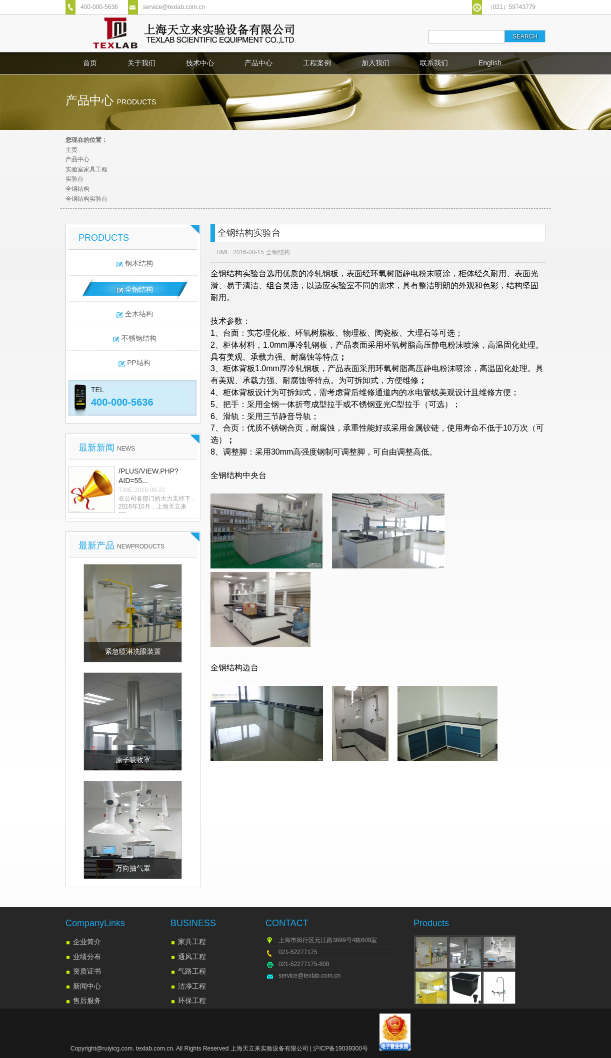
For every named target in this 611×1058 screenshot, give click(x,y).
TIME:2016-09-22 (141, 490)
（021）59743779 (511, 6)
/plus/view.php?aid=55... (148, 476)
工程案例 (317, 63)
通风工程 (192, 957)
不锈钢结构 (139, 338)
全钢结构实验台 (87, 198)
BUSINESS (193, 923)
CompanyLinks (95, 923)
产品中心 (258, 63)
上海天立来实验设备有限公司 (269, 1048)
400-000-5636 (99, 6)
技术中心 (200, 63)
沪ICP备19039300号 (340, 1048)
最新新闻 (106, 448)
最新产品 (121, 545)
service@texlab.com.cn (174, 6)
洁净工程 (192, 986)
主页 (72, 149)
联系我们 (434, 63)
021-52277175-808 (303, 964)
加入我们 (376, 63)
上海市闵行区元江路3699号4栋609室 (327, 940)
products (136, 102)
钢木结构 (139, 263)
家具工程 (192, 942)
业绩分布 (87, 957)
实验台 (75, 178)
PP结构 (138, 363)
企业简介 (87, 942)
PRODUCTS (103, 238)
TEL (97, 390)
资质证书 (87, 971)
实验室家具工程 (87, 169)
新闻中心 (87, 986)
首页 (90, 63)
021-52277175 (297, 952)
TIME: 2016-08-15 (240, 252)
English (490, 63)
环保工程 (192, 1001)
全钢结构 (78, 188)
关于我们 (142, 63)
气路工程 (192, 971)
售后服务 (87, 1001)
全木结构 (139, 314)
